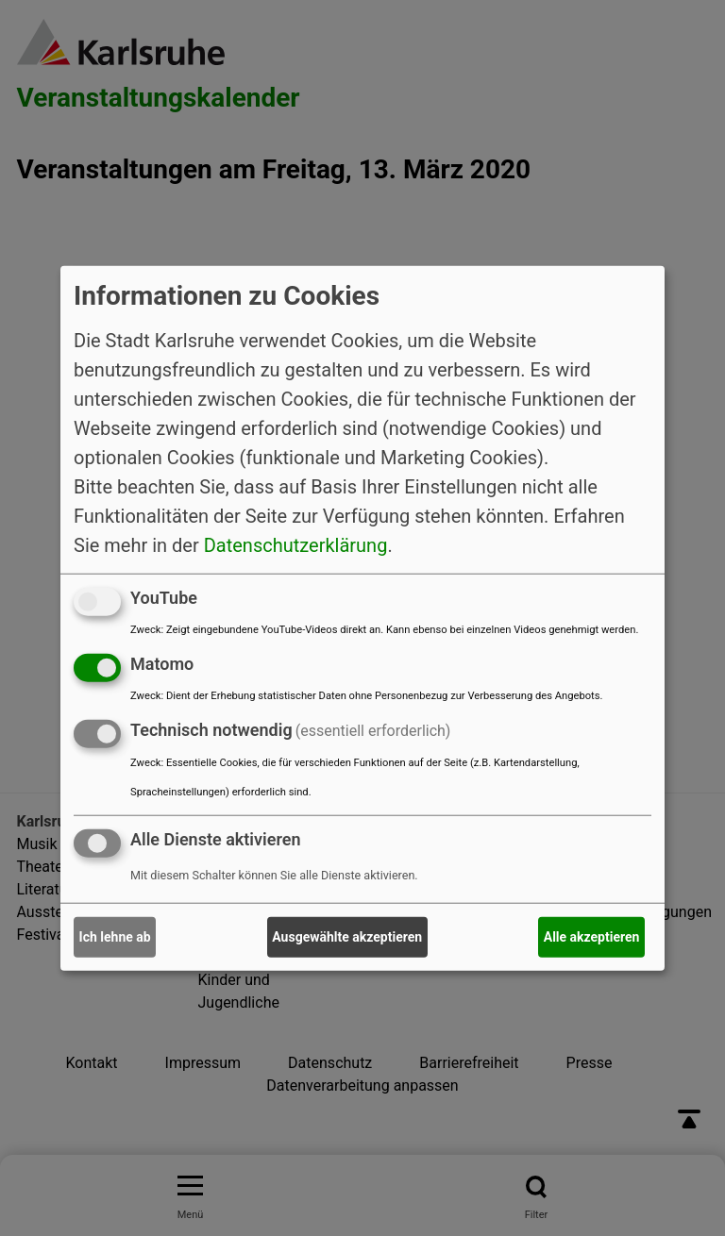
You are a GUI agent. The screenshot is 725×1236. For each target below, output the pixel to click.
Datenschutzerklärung (296, 545)
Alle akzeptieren (592, 936)
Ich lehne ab (115, 936)
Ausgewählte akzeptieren (347, 936)
